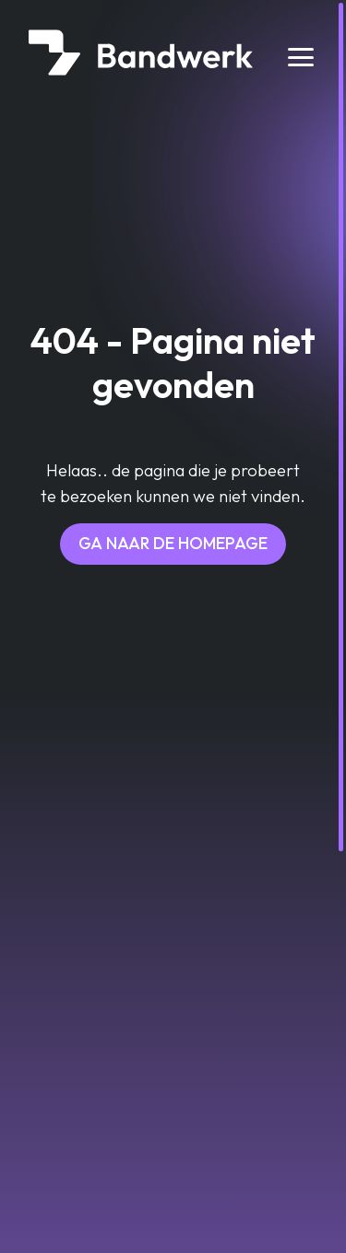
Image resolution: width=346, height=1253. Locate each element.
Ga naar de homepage (173, 543)
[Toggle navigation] (301, 57)
